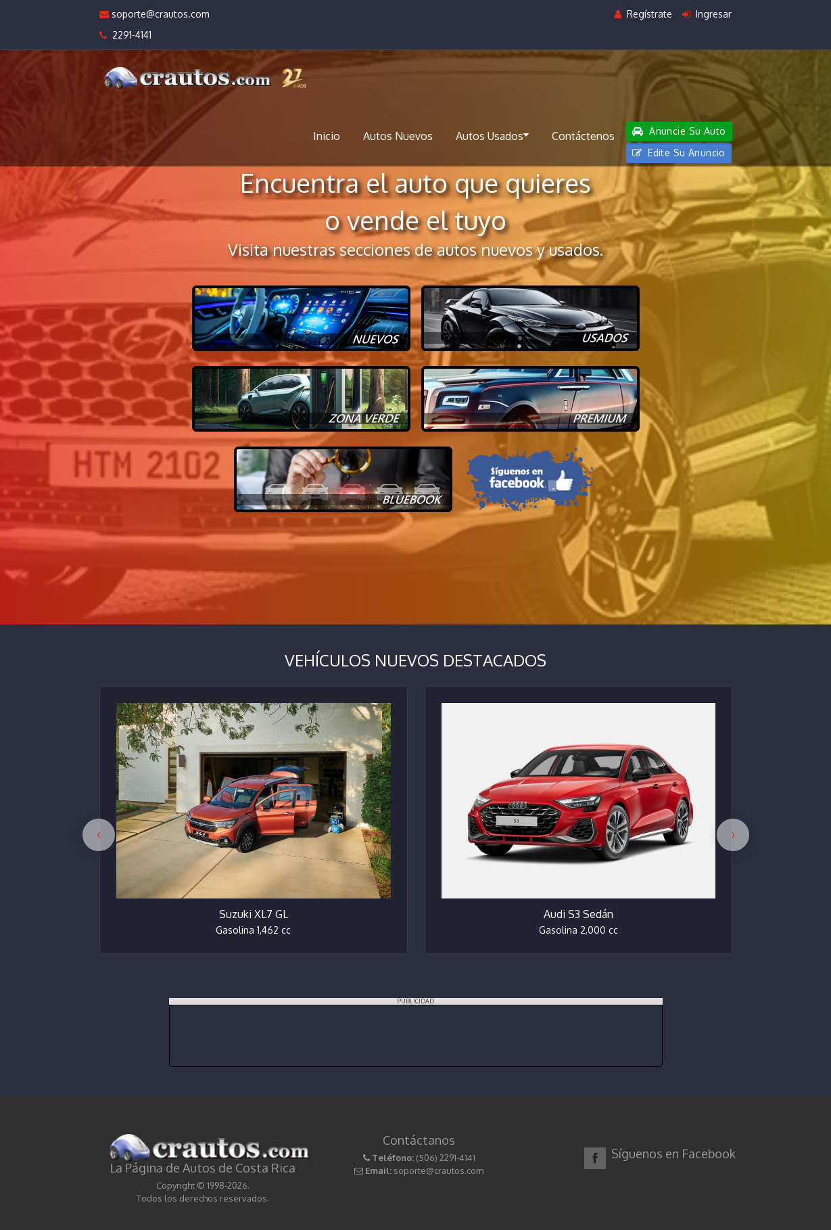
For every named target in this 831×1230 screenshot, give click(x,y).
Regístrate (643, 14)
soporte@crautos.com (154, 14)
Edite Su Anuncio (679, 152)
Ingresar (707, 14)
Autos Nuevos (398, 136)
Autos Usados (492, 135)
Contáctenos (583, 136)
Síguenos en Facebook (673, 1153)
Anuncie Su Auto (679, 131)
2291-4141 (125, 35)
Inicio (326, 136)
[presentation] (98, 835)
